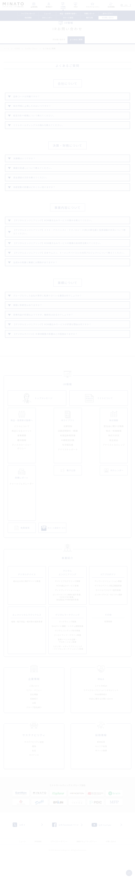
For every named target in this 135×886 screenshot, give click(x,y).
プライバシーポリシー (59, 871)
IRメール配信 (68, 17)
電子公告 (89, 17)
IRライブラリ (108, 13)
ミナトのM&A (101, 713)
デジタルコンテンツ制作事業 (67, 655)
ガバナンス (34, 784)
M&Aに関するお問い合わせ (101, 726)
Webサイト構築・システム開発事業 (67, 650)
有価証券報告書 (68, 457)
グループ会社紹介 (34, 734)
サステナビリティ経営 (34, 772)
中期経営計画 (67, 462)
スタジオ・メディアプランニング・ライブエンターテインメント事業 (67, 672)
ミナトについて (22, 448)
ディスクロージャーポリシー (22, 468)
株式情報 (28, 17)
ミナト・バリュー (34, 717)
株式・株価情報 (114, 453)
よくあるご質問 (79, 40)
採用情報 (38, 871)
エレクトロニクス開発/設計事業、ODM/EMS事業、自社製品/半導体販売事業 (67, 622)
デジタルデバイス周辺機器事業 (108, 610)
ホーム (6, 50)
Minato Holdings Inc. (62, 880)
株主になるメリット (22, 453)
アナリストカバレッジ (114, 466)
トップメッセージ (28, 13)
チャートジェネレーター (21, 505)
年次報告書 (67, 466)
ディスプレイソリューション (67, 615)
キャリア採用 (101, 776)
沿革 (34, 730)
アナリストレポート (68, 471)
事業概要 (21, 457)
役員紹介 (34, 726)
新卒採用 (101, 772)
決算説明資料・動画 (68, 453)
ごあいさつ (34, 713)
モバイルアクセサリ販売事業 (108, 615)
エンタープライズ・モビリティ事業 (108, 619)
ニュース (47, 13)
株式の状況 (113, 457)
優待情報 (21, 462)
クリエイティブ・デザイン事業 (67, 659)
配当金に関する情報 (114, 448)
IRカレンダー (47, 17)
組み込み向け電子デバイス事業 (26, 606)
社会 (34, 780)
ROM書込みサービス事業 (67, 610)
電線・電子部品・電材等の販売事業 (26, 646)
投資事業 (108, 646)
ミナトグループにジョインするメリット (100, 717)
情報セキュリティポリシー (86, 871)
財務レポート (89, 13)
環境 (34, 776)
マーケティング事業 (67, 646)
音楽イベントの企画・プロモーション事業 (67, 665)
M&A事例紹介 (101, 721)
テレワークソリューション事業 (108, 606)
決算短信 (67, 448)
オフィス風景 (101, 780)
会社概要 (34, 721)
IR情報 (17, 50)
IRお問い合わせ (108, 17)
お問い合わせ (111, 871)
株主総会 (113, 462)
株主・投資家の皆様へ (68, 13)
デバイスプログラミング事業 (67, 606)
